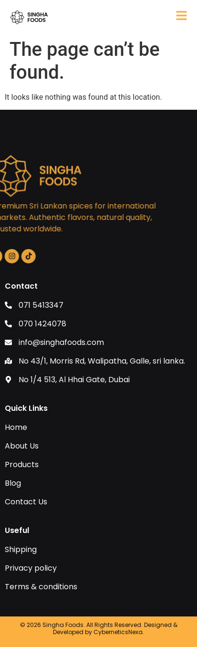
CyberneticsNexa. (118, 632)
